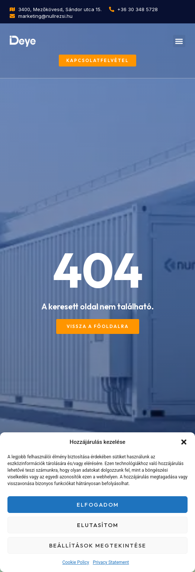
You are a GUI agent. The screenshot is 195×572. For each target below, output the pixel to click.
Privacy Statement (111, 562)
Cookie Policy (75, 562)
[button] (184, 442)
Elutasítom (97, 525)
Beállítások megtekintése (97, 545)
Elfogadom (98, 504)
